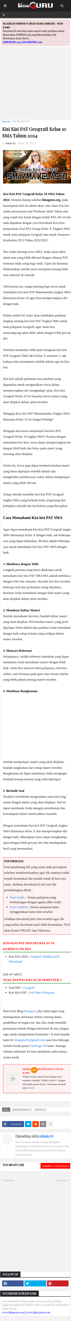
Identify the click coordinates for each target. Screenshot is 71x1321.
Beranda (6, 121)
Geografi (36, 956)
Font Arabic (17, 897)
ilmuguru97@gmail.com (29, 1040)
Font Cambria (19, 907)
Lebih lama (61, 1180)
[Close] (68, 23)
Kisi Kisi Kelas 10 (21, 121)
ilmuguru (30, 1011)
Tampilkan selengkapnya (55, 1165)
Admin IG (46, 1136)
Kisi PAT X (40, 1109)
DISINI (30, 1088)
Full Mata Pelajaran (42, 992)
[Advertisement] (35, 80)
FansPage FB (38, 1046)
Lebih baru (9, 1180)
